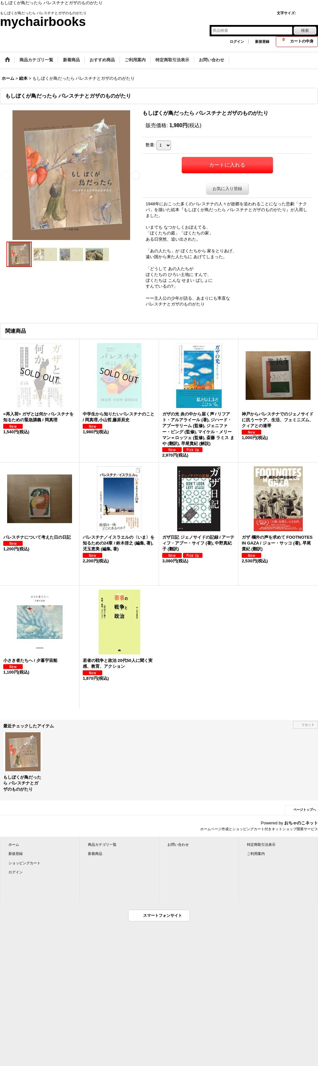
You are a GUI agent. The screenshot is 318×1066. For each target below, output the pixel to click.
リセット (307, 724)
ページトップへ (304, 809)
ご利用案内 (256, 854)
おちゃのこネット (301, 822)
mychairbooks (43, 22)
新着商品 (95, 854)
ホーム (13, 844)
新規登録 (262, 41)
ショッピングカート (24, 863)
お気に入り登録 (227, 188)
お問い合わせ (178, 844)
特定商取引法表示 (261, 844)
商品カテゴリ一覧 (102, 844)
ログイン (237, 41)
